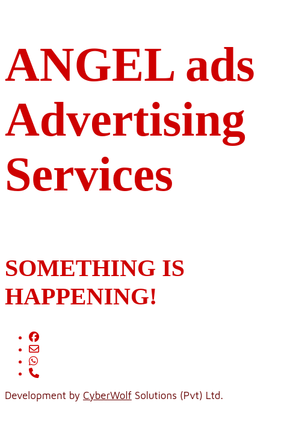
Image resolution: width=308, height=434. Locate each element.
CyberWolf (107, 395)
